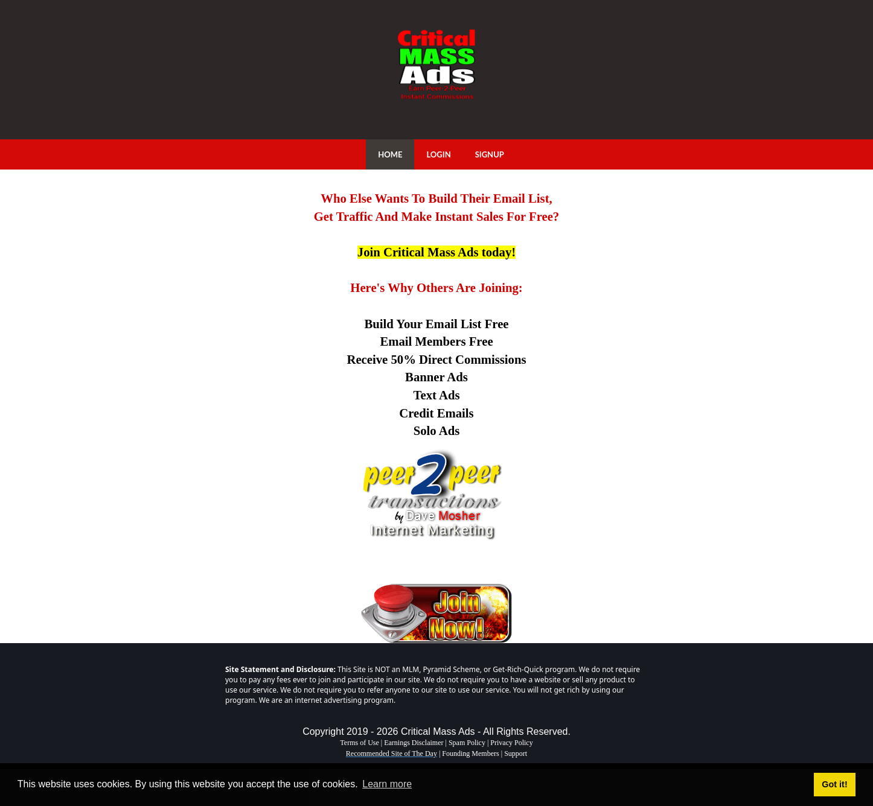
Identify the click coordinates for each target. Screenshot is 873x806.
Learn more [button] (387, 784)
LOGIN (438, 154)
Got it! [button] (834, 784)
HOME (390, 154)
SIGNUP (489, 154)
